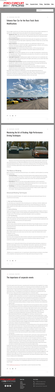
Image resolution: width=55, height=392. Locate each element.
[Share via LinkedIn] (12, 115)
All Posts (3, 9)
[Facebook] (8, 386)
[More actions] (47, 17)
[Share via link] (15, 115)
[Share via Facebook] (7, 115)
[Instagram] (10, 386)
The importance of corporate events (20, 277)
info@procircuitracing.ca (40, 383)
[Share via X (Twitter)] (10, 115)
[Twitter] (5, 386)
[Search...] (45, 10)
